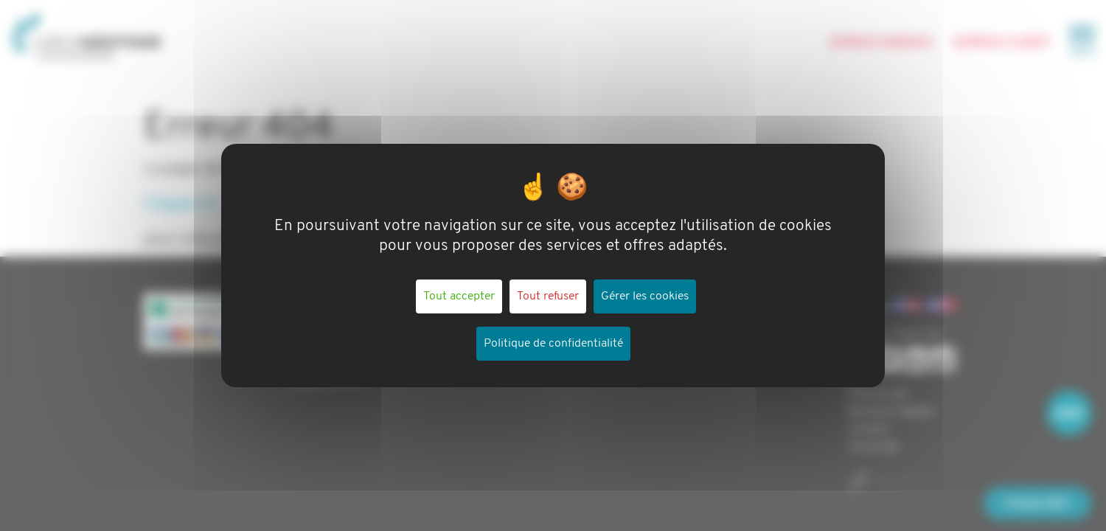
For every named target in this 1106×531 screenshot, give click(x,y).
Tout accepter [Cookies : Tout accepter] (459, 296)
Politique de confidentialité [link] (553, 344)
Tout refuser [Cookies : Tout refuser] (548, 296)
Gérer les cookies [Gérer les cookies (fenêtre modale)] (645, 296)
